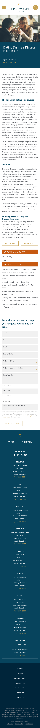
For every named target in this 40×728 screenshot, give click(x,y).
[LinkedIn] (18, 455)
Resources (20, 693)
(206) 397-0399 (20, 611)
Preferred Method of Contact (13, 368)
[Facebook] (14, 455)
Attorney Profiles (20, 678)
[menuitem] (10, 724)
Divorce (5, 260)
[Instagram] (22, 455)
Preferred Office (8, 361)
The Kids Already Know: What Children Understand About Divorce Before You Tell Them (17, 285)
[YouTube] (25, 455)
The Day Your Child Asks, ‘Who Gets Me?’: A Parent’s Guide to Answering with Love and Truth (18, 276)
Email (5, 347)
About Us (20, 668)
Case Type (6, 390)
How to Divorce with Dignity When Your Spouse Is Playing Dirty (19, 305)
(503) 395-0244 (20, 544)
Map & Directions (20, 474)
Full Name (6, 333)
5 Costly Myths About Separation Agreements (19, 269)
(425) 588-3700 (20, 521)
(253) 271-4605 (20, 566)
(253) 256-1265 (20, 633)
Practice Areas (20, 683)
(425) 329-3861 (20, 477)
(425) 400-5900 (20, 588)
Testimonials (20, 688)
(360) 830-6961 (20, 655)
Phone (5, 340)
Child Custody (7, 257)
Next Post (29, 243)
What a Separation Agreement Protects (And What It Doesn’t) (18, 292)
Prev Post (10, 243)
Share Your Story (9, 375)
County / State (8, 354)
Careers (20, 673)
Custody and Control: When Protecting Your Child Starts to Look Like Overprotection (20, 299)
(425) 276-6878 (20, 499)
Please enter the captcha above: (14, 406)
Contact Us (20, 697)
